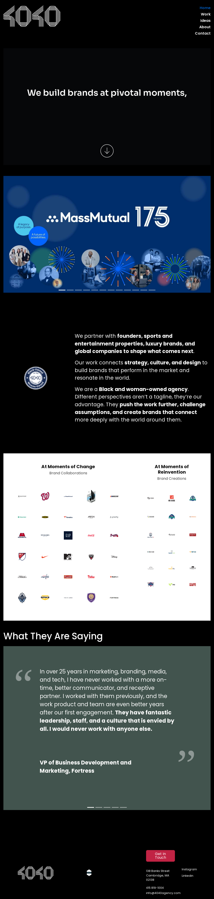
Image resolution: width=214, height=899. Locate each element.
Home (205, 8)
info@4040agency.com (163, 893)
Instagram (189, 869)
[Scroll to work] (107, 151)
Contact (203, 34)
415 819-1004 (155, 887)
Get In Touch (160, 856)
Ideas (205, 21)
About (205, 27)
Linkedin (187, 875)
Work (206, 14)
